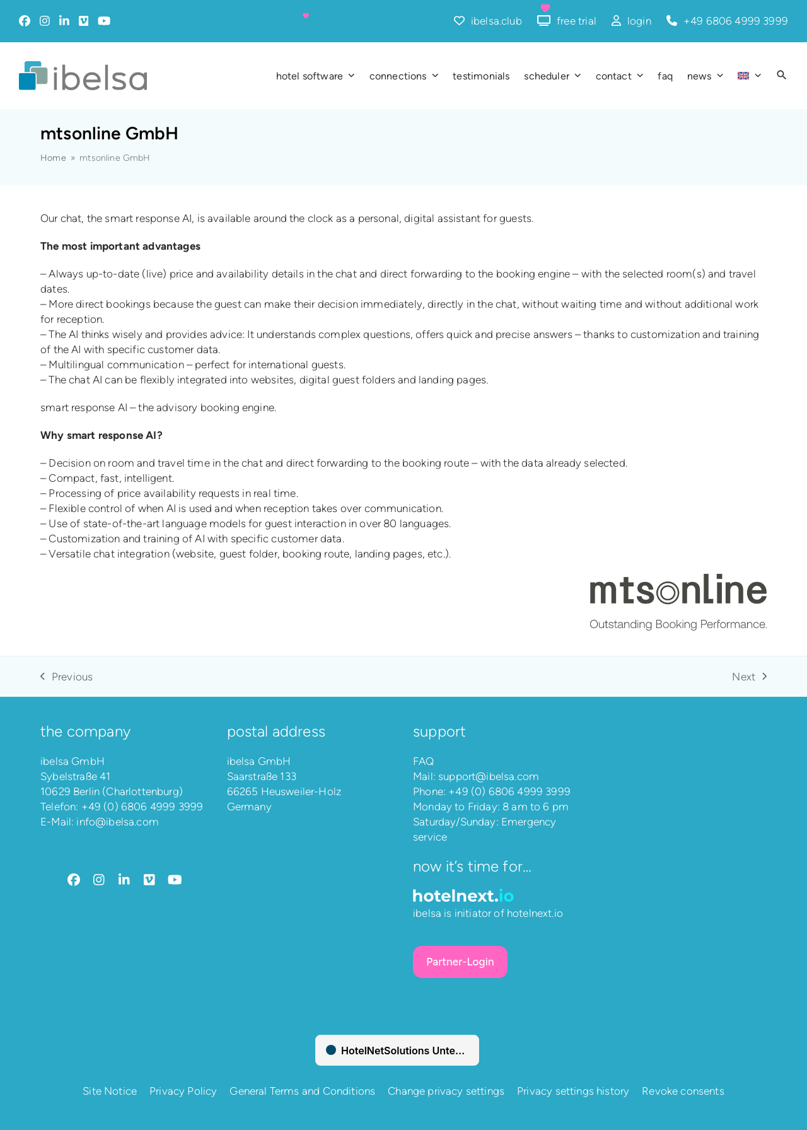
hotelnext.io (535, 913)
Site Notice (110, 1091)
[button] (782, 75)
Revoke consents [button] (683, 1091)
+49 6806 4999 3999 (735, 21)
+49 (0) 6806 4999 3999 (142, 806)
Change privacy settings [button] (446, 1091)
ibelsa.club (496, 21)
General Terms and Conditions (302, 1091)
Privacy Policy (183, 1091)
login (639, 21)
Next (749, 677)
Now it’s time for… (472, 866)
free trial (576, 21)
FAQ (423, 761)
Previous (66, 677)
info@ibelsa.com (117, 821)
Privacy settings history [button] (573, 1091)
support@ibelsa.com (488, 776)
